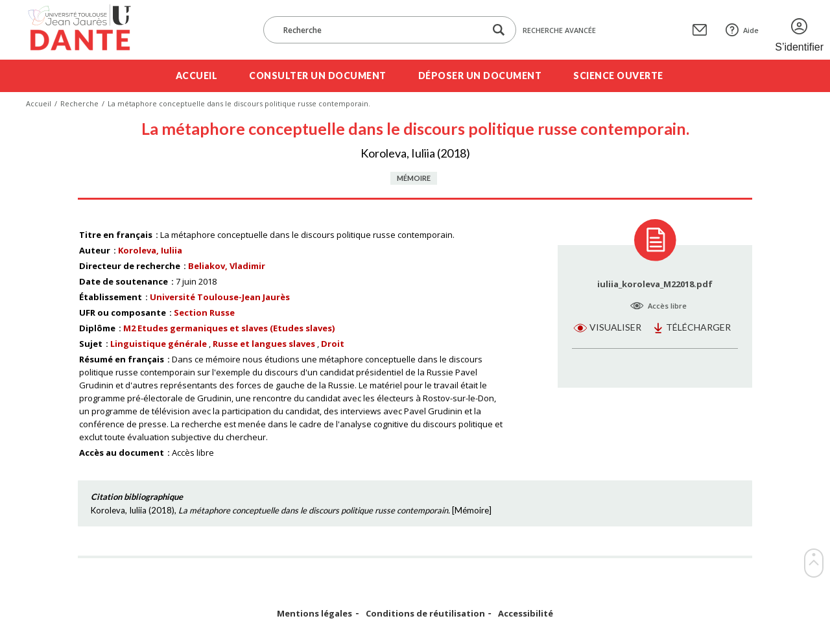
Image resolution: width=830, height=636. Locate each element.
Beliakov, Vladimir (226, 266)
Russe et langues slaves (264, 343)
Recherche (79, 103)
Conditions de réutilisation (425, 613)
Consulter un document (317, 75)
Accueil (197, 75)
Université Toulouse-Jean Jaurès (220, 297)
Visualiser (615, 327)
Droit (332, 343)
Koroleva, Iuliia (150, 250)
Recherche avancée (559, 30)
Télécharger (698, 327)
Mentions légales (314, 613)
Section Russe (204, 312)
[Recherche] (381, 30)
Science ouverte (618, 75)
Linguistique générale (158, 343)
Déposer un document (480, 75)
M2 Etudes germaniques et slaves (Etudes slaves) (229, 328)
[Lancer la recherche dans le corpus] (499, 30)
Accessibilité (525, 613)
